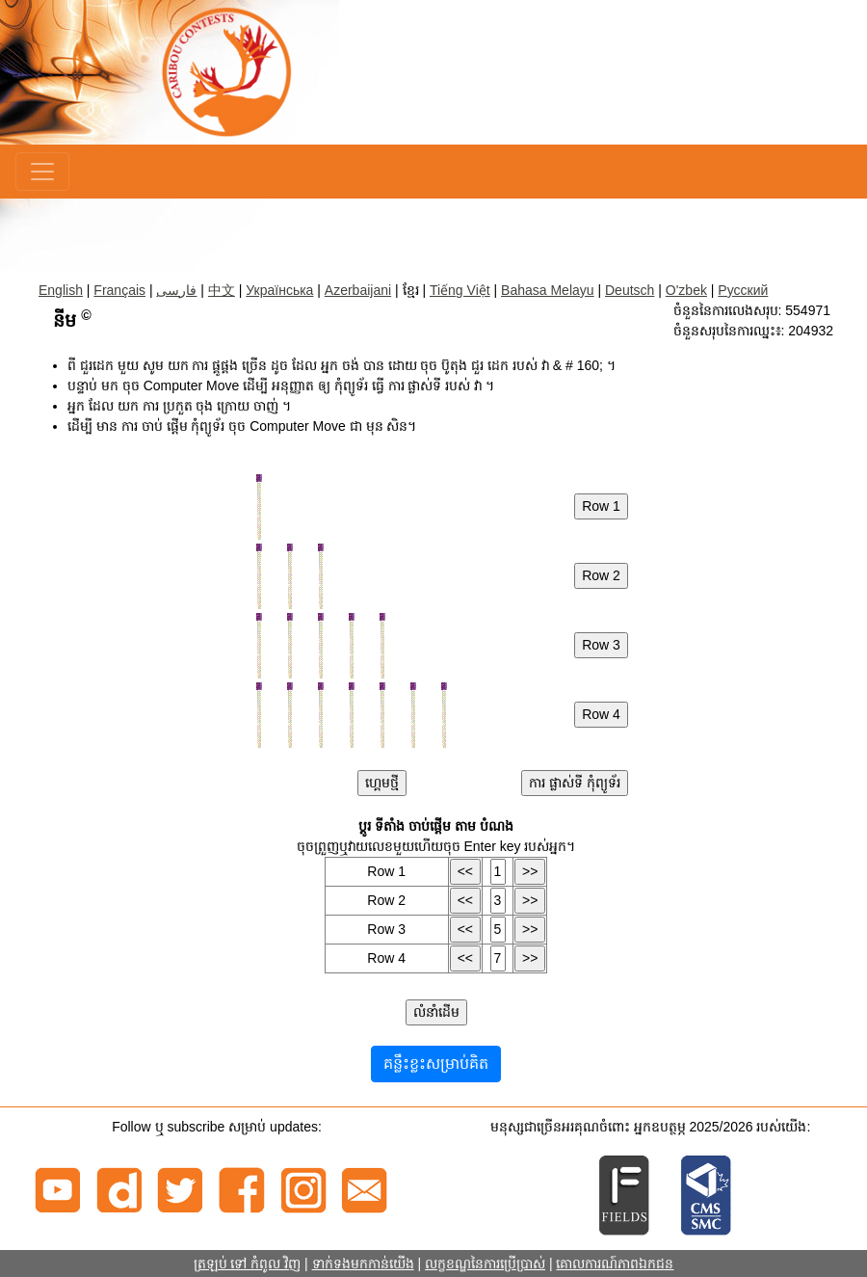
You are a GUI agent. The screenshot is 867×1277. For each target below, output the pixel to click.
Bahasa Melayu (547, 290)
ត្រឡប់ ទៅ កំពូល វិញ (248, 1263)
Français (119, 290)
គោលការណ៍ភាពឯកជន (614, 1263)
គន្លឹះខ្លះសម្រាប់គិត (435, 1063)
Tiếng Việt (460, 290)
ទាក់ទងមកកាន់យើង (363, 1263)
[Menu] (42, 171)
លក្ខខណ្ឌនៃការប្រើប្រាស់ (485, 1263)
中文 (221, 290)
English (61, 290)
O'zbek (686, 290)
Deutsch (629, 290)
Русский (743, 290)
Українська (279, 290)
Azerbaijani (358, 290)
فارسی (176, 290)
